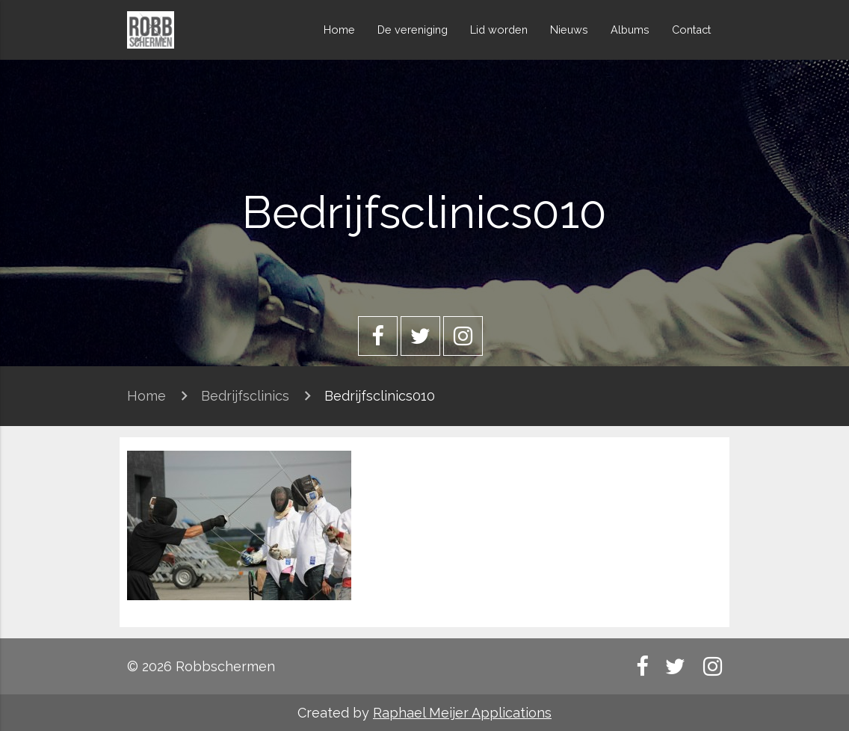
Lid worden (499, 29)
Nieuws (569, 29)
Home (339, 29)
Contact (691, 29)
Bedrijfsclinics (245, 396)
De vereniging (412, 29)
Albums (630, 29)
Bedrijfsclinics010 (379, 396)
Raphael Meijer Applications (462, 713)
